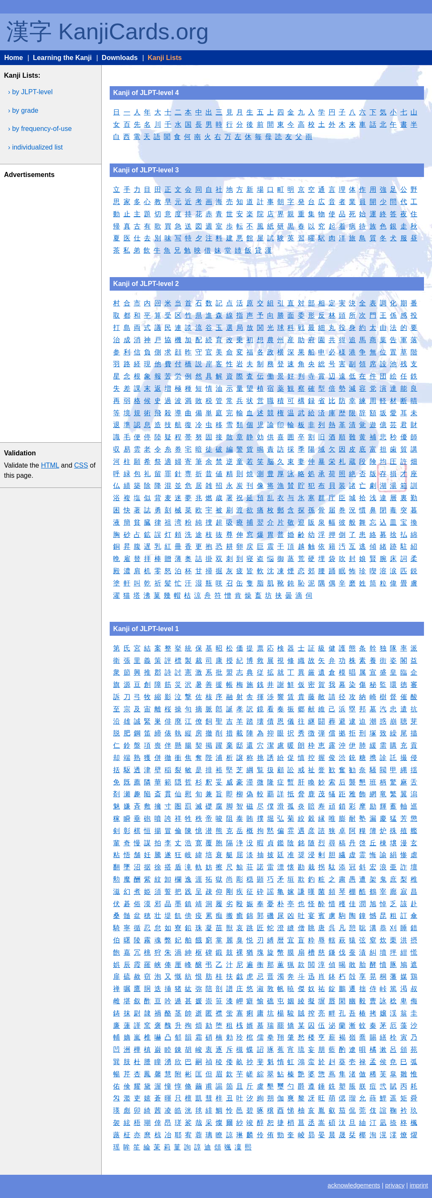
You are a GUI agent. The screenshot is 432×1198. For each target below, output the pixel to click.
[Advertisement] (50, 309)
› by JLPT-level (30, 91)
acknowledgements (354, 1185)
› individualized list (35, 147)
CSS (81, 465)
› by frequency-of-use (40, 128)
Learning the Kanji (62, 57)
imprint (419, 1185)
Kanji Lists (165, 57)
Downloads (120, 57)
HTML (50, 465)
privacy (395, 1185)
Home (13, 57)
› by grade (23, 110)
